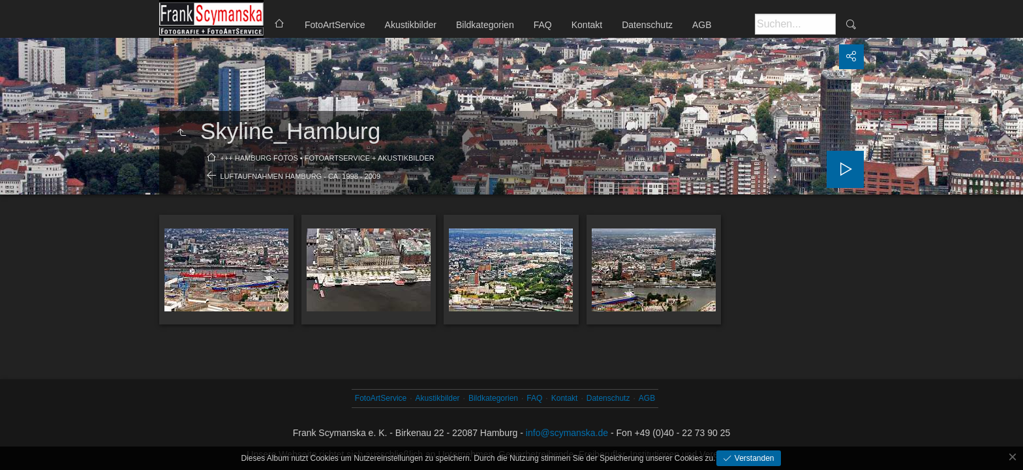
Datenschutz (647, 25)
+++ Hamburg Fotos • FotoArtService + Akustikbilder (328, 158)
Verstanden (753, 458)
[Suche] (795, 24)
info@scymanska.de (567, 433)
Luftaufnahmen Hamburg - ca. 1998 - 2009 (301, 176)
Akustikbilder (410, 25)
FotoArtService (335, 25)
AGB (702, 25)
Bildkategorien (485, 25)
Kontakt (587, 25)
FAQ (543, 25)
